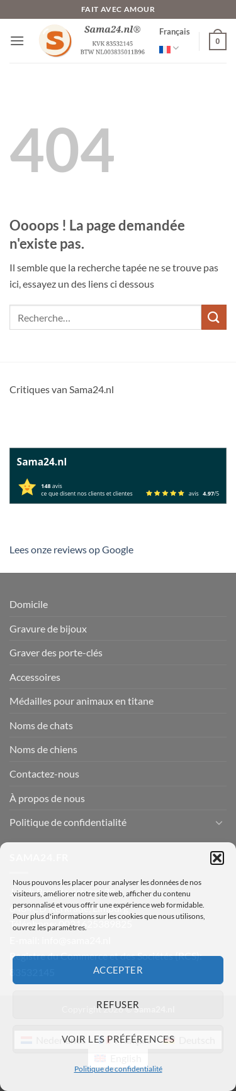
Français (174, 42)
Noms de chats (41, 725)
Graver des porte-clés (56, 652)
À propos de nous (47, 798)
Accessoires (34, 677)
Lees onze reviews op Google (71, 549)
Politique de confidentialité (118, 1068)
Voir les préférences (118, 1039)
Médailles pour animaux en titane (81, 701)
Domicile (28, 604)
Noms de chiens (43, 749)
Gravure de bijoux (48, 628)
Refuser (117, 1004)
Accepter (118, 969)
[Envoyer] (214, 317)
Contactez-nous (44, 773)
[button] (217, 858)
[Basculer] (219, 822)
